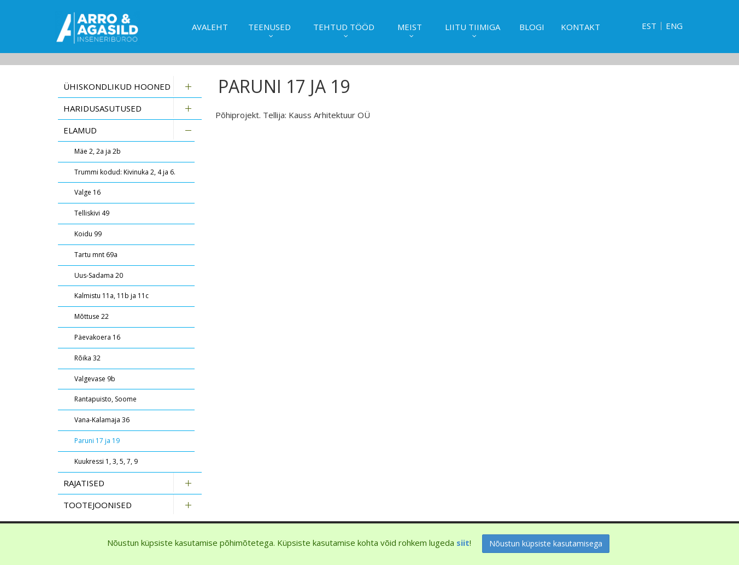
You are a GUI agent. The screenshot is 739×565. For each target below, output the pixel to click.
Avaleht (210, 26)
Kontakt (580, 26)
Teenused (269, 26)
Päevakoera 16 (97, 337)
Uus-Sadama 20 (98, 275)
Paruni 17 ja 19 (97, 440)
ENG (674, 26)
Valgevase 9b (94, 378)
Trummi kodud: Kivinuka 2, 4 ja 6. (124, 172)
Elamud (80, 130)
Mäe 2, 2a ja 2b (97, 151)
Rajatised (83, 482)
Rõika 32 (87, 358)
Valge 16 (87, 192)
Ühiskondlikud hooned (117, 86)
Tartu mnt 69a (96, 254)
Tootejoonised (97, 504)
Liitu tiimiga (472, 26)
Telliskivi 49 (91, 213)
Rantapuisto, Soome (105, 399)
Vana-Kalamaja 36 (102, 419)
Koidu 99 (88, 233)
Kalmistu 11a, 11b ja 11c (111, 295)
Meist (409, 26)
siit (463, 542)
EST (649, 26)
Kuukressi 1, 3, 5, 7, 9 (106, 461)
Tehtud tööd (343, 26)
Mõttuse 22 (91, 316)
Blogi (531, 26)
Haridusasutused (102, 108)
